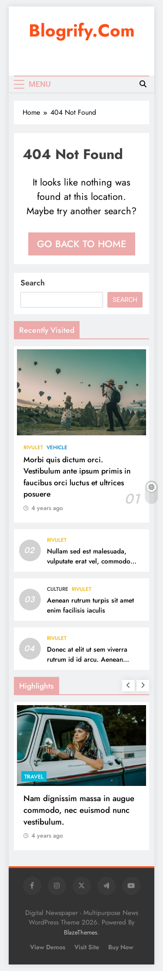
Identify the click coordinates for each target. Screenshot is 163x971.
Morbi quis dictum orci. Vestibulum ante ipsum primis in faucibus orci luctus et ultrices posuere (77, 477)
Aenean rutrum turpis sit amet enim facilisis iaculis (90, 605)
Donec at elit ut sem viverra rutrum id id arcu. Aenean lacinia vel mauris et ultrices (87, 659)
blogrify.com (82, 30)
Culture (57, 589)
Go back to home (81, 244)
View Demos (47, 947)
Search (32, 282)
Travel (33, 776)
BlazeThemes (80, 932)
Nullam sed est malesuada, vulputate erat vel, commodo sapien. (88, 561)
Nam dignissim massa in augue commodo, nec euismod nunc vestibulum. (78, 810)
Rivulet (33, 447)
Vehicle (57, 447)
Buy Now (120, 947)
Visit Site (86, 947)
